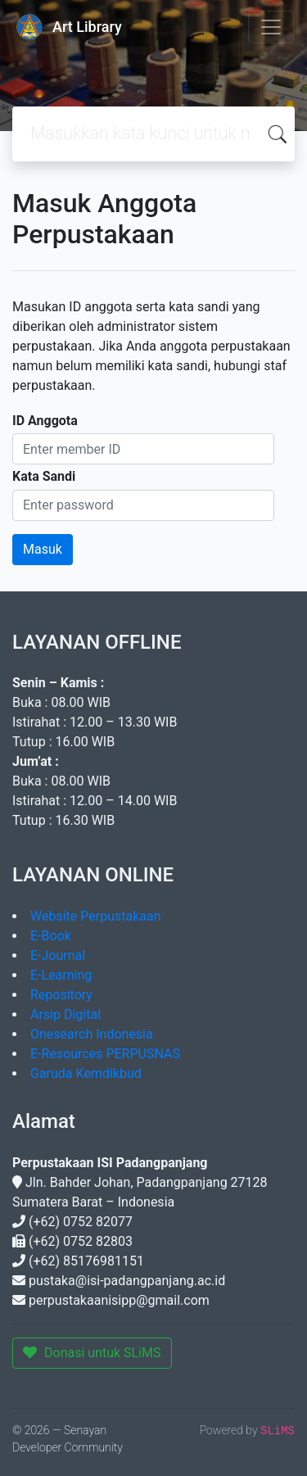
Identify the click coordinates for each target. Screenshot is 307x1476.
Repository (61, 995)
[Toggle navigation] (271, 27)
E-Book (50, 936)
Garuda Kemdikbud (86, 1073)
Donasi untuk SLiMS (92, 1353)
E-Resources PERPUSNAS (105, 1054)
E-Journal (57, 955)
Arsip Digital (65, 1014)
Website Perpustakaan (95, 916)
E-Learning (61, 975)
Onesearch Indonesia (91, 1034)
